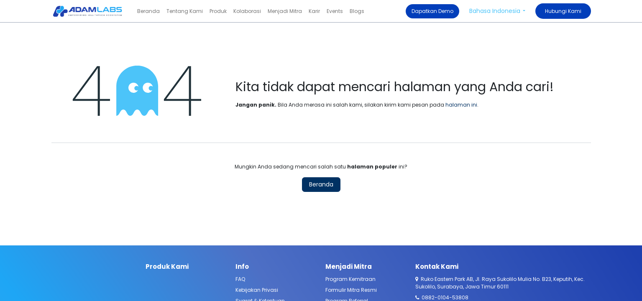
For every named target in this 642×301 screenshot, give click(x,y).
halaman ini (461, 104)
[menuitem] (148, 11)
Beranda (321, 184)
